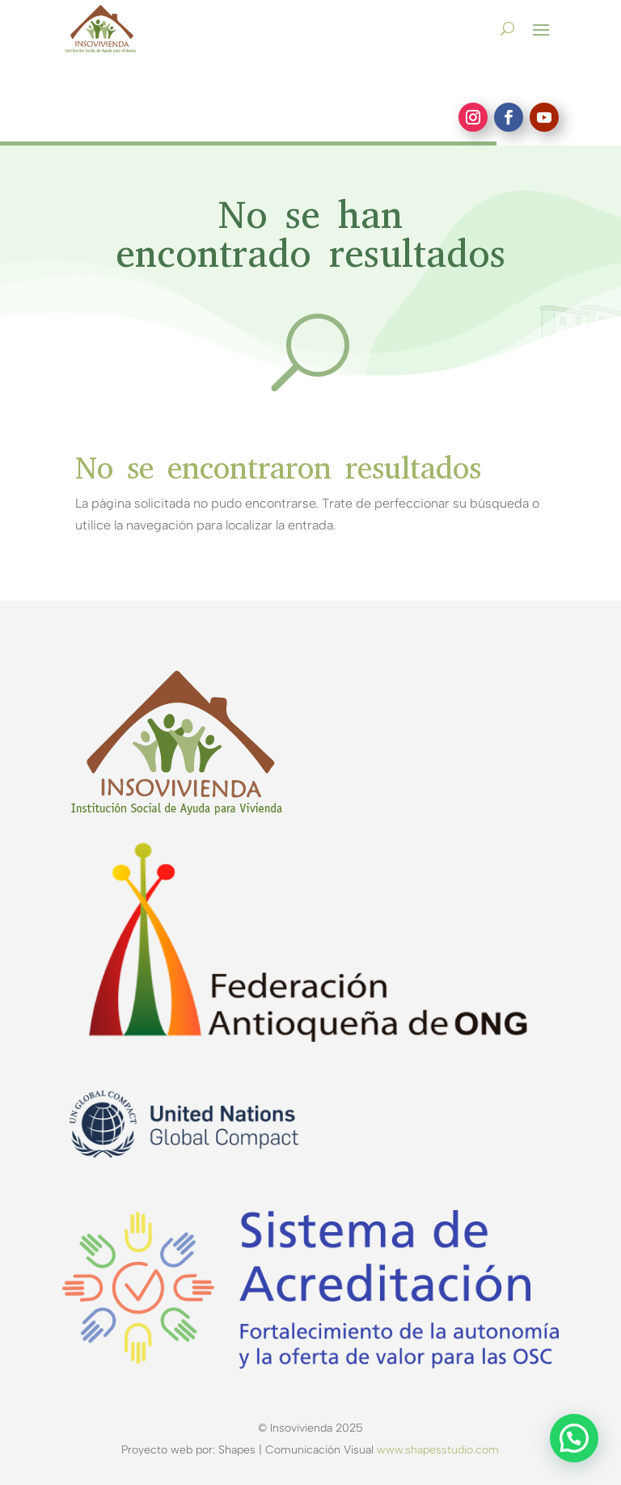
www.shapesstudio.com (438, 1450)
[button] (574, 1438)
